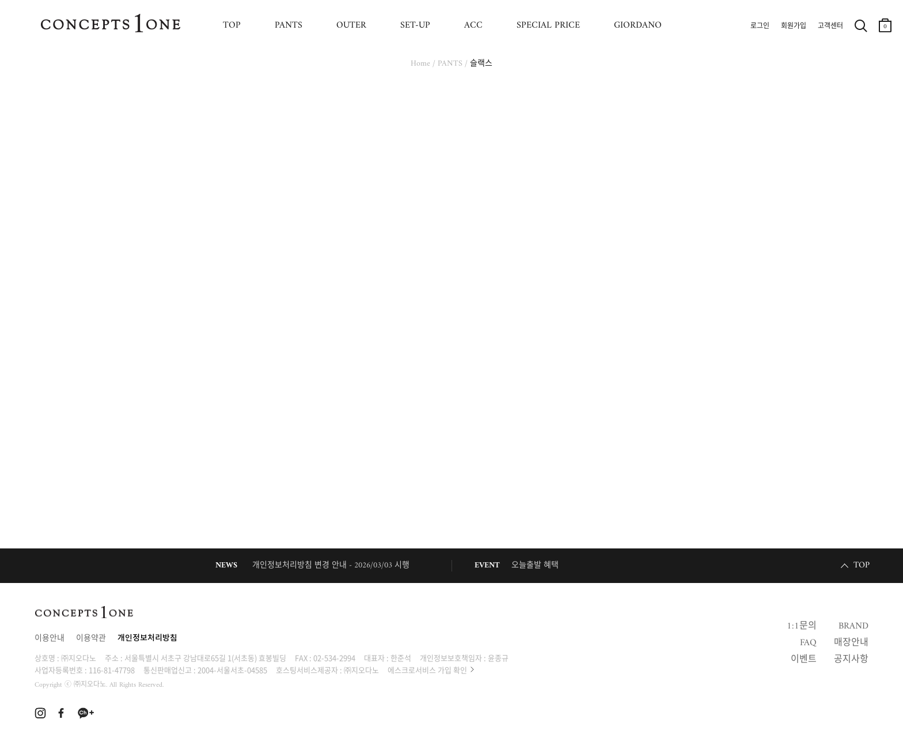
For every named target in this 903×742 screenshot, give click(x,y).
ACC (473, 25)
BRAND (853, 626)
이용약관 (91, 638)
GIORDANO (638, 25)
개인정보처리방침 (147, 638)
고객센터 (830, 26)
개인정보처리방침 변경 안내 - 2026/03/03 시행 (330, 565)
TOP (232, 25)
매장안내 (851, 643)
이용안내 (49, 638)
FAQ (808, 643)
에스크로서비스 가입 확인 (427, 669)
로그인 (759, 26)
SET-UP (415, 25)
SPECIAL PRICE (548, 25)
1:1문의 (802, 626)
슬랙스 (481, 63)
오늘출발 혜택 (535, 565)
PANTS (288, 25)
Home (420, 63)
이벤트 (804, 660)
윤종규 (498, 657)
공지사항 (851, 660)
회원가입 (793, 26)
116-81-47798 (112, 669)
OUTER (351, 25)
